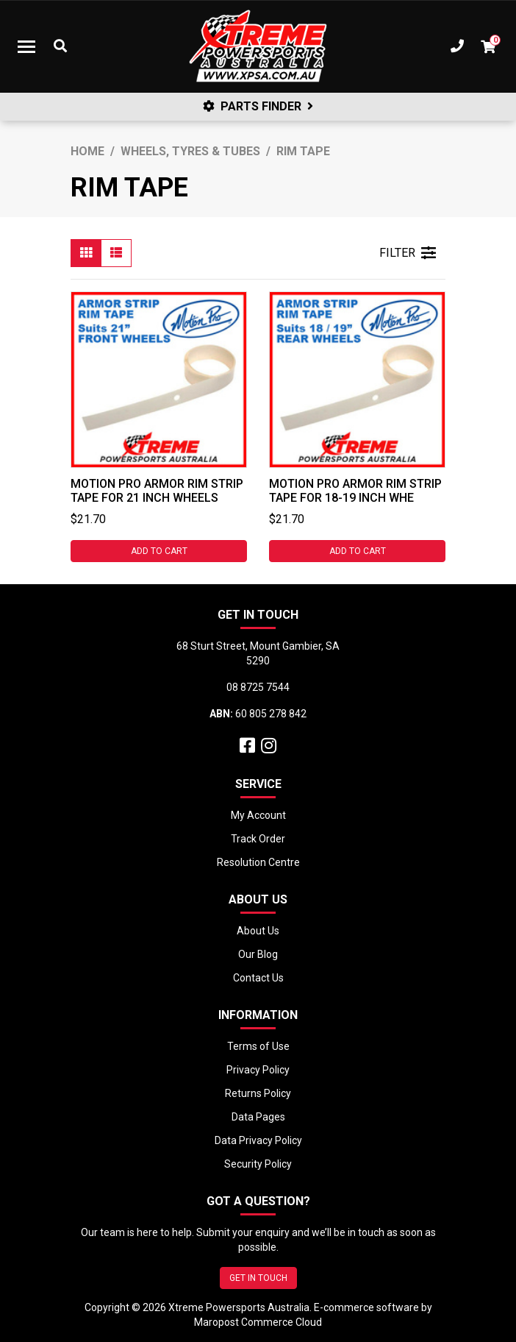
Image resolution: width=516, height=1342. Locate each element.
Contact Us (258, 978)
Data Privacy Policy (258, 1140)
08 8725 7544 (258, 687)
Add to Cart (159, 551)
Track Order (258, 839)
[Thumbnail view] (86, 253)
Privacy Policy (258, 1070)
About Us (258, 931)
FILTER (407, 253)
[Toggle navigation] (26, 46)
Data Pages (258, 1117)
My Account (258, 815)
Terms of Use (258, 1046)
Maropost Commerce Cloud (258, 1322)
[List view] (116, 253)
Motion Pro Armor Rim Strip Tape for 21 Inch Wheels (157, 491)
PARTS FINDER (258, 106)
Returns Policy (258, 1093)
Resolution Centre (258, 862)
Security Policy (258, 1164)
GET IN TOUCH (258, 1278)
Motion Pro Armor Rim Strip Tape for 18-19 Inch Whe (355, 491)
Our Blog (258, 954)
